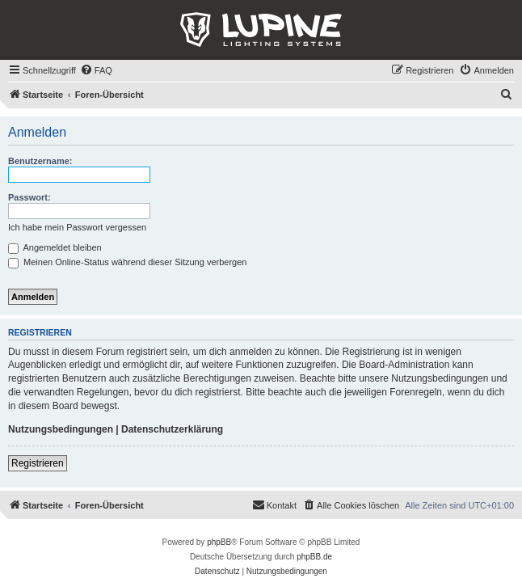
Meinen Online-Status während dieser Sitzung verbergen (127, 262)
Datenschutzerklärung (172, 429)
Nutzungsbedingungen (60, 429)
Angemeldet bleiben (55, 247)
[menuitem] (96, 70)
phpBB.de (314, 556)
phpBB (219, 542)
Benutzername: (40, 161)
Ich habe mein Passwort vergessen (77, 227)
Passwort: (29, 197)
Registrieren (37, 463)
